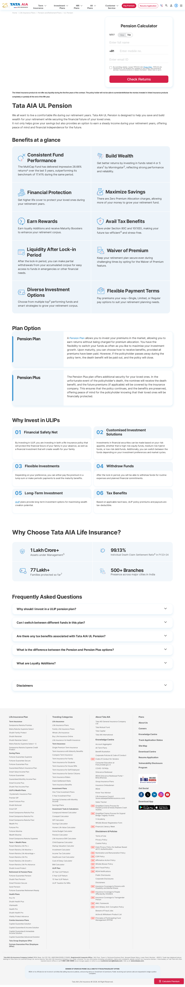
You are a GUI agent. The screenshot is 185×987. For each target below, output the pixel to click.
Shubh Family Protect (17, 733)
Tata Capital (100, 731)
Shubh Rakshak (15, 736)
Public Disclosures (103, 875)
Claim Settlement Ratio (61, 781)
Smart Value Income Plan (19, 772)
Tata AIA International (104, 735)
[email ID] (138, 60)
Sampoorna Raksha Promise (20, 725)
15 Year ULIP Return (60, 879)
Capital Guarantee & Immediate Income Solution (21, 932)
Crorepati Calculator (60, 816)
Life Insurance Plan (18, 717)
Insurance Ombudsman (105, 785)
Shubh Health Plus (16, 901)
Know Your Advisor (103, 793)
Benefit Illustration (103, 751)
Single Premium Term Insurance (65, 747)
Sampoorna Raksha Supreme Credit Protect (23, 748)
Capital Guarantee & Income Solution (24, 927)
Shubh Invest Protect (17, 868)
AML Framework (102, 903)
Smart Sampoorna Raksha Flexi (21, 820)
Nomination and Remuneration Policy (110, 853)
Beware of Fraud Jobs (104, 910)
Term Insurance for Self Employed (65, 770)
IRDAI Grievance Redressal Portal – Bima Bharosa (110, 777)
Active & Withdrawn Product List (109, 914)
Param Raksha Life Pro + (19, 846)
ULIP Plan (56, 868)
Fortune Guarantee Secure (19, 760)
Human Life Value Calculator (63, 827)
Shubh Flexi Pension (17, 879)
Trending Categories (62, 717)
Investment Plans (59, 788)
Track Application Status (151, 740)
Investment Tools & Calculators (65, 809)
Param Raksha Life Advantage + (22, 853)
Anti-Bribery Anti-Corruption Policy (110, 907)
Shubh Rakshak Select (18, 740)
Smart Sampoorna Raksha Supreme (23, 838)
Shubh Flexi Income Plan (19, 786)
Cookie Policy (101, 843)
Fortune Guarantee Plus (18, 764)
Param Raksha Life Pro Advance (22, 864)
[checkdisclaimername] (110, 67)
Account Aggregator (104, 744)
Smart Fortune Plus (16, 801)
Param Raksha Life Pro (18, 857)
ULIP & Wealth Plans (17, 790)
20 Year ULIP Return (60, 872)
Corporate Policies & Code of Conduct (111, 755)
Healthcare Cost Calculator (63, 857)
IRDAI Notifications (103, 871)
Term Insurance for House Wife (64, 766)
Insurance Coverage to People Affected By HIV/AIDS (108, 893)
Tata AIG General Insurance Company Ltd (111, 722)
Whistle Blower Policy (104, 864)
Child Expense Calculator (62, 842)
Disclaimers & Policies (106, 831)
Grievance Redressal (104, 772)
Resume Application (148, 757)
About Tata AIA (103, 717)
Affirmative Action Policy (105, 860)
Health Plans (14, 894)
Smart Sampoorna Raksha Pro (21, 816)
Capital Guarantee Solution (20, 924)
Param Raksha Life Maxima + (21, 849)
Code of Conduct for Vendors (107, 759)
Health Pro (13, 909)
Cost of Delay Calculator (62, 861)
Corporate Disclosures (104, 879)
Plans (141, 717)
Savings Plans (58, 805)
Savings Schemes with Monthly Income (65, 800)
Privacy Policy (148, 67)
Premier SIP (13, 798)
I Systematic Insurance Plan (20, 794)
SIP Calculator (58, 820)
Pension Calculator (60, 835)
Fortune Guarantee (16, 775)
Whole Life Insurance (60, 733)
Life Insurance (58, 721)
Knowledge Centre (105, 739)
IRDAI (98, 789)
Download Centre (147, 751)
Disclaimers (100, 882)
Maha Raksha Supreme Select (21, 729)
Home (15, 13)
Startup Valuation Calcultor (63, 846)
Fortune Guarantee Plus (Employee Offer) (23, 945)
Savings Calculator (60, 824)
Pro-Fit (12, 898)
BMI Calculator (58, 864)
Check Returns (139, 79)
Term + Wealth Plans (17, 842)
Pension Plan (77, 338)
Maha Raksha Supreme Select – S (22, 744)
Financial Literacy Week (105, 826)
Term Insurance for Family (62, 759)
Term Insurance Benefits (62, 784)
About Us (143, 722)
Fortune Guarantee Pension (20, 875)
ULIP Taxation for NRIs (61, 883)
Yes (122, 35)
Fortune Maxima (15, 831)
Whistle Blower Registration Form (109, 823)
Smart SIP (13, 809)
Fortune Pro (13, 827)
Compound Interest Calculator (64, 812)
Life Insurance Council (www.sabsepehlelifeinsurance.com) (110, 797)
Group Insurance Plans (105, 781)
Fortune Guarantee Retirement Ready (24, 890)
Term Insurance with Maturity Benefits (67, 751)
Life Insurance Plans (28, 13)
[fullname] (138, 43)
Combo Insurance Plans (19, 920)
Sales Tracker (101, 802)
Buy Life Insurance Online (62, 736)
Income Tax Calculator (61, 853)
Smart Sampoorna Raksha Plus (21, 812)
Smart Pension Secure (18, 883)
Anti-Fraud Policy (103, 867)
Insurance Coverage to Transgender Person (110, 898)
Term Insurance (15, 721)
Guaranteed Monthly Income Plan (22, 779)
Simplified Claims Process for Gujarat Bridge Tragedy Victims (110, 814)
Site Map (143, 746)
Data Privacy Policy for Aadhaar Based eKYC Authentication (111, 848)
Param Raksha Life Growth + (20, 861)
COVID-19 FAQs (102, 768)
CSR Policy (100, 856)
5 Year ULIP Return (59, 875)
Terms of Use (101, 836)
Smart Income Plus (16, 783)
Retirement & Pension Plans (20, 872)
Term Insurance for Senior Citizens (66, 773)
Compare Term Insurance (62, 755)
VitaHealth (13, 905)
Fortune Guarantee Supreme (20, 757)
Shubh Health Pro (16, 913)
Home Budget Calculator (62, 831)
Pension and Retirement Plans (51, 13)
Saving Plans (14, 753)
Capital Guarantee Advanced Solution (24, 937)
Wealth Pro (13, 824)
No (129, 35)
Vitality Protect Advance (19, 916)
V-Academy (100, 819)
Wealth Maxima (15, 835)
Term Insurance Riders (61, 777)
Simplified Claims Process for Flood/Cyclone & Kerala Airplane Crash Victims (111, 808)
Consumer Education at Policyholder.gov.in (105, 764)
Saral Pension (14, 887)
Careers (143, 728)
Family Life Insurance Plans (63, 729)
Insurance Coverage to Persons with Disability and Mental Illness (110, 887)
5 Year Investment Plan (61, 796)
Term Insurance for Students (63, 762)
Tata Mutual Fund (103, 727)
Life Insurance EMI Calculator (64, 838)
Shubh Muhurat (15, 805)
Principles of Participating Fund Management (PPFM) (108, 919)
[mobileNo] (142, 51)
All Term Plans (101, 748)
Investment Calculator (61, 849)
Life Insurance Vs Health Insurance (66, 740)
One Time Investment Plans (63, 792)
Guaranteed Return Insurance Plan (23, 768)
